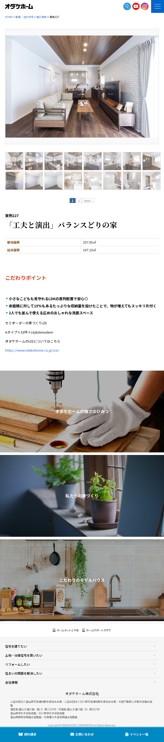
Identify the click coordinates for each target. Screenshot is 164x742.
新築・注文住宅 (24, 17)
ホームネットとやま (66, 630)
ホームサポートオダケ (96, 630)
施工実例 (41, 17)
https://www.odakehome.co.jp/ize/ (32, 350)
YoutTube (136, 6)
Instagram (145, 6)
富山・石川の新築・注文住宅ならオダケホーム (19, 6)
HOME (9, 17)
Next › (88, 201)
